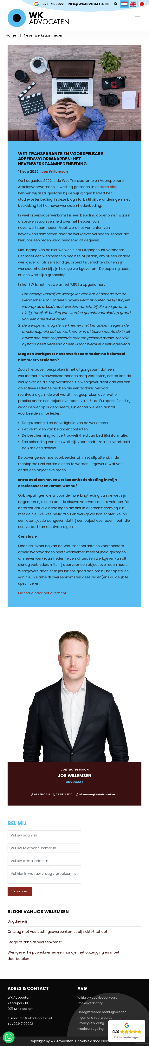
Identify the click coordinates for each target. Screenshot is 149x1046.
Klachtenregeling (90, 1028)
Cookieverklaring (90, 1003)
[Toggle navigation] (137, 18)
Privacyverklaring (90, 1023)
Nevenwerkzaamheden (43, 35)
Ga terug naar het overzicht (42, 593)
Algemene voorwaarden (95, 1017)
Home (11, 35)
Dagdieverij (17, 921)
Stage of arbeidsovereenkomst (35, 942)
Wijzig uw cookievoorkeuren (98, 997)
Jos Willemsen (55, 171)
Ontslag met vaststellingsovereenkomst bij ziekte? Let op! (57, 931)
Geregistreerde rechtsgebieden (101, 1012)
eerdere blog (106, 186)
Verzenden (19, 891)
